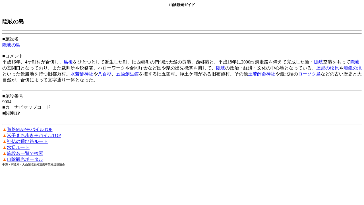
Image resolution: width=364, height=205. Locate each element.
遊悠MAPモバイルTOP (30, 129)
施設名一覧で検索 (25, 153)
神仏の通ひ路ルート (27, 141)
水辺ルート (18, 147)
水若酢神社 (82, 73)
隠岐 (318, 62)
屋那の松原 (327, 67)
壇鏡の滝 (353, 67)
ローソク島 (309, 73)
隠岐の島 (11, 44)
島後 (68, 62)
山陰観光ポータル (25, 159)
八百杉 (104, 73)
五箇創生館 (127, 73)
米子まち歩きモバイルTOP (34, 135)
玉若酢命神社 (261, 73)
